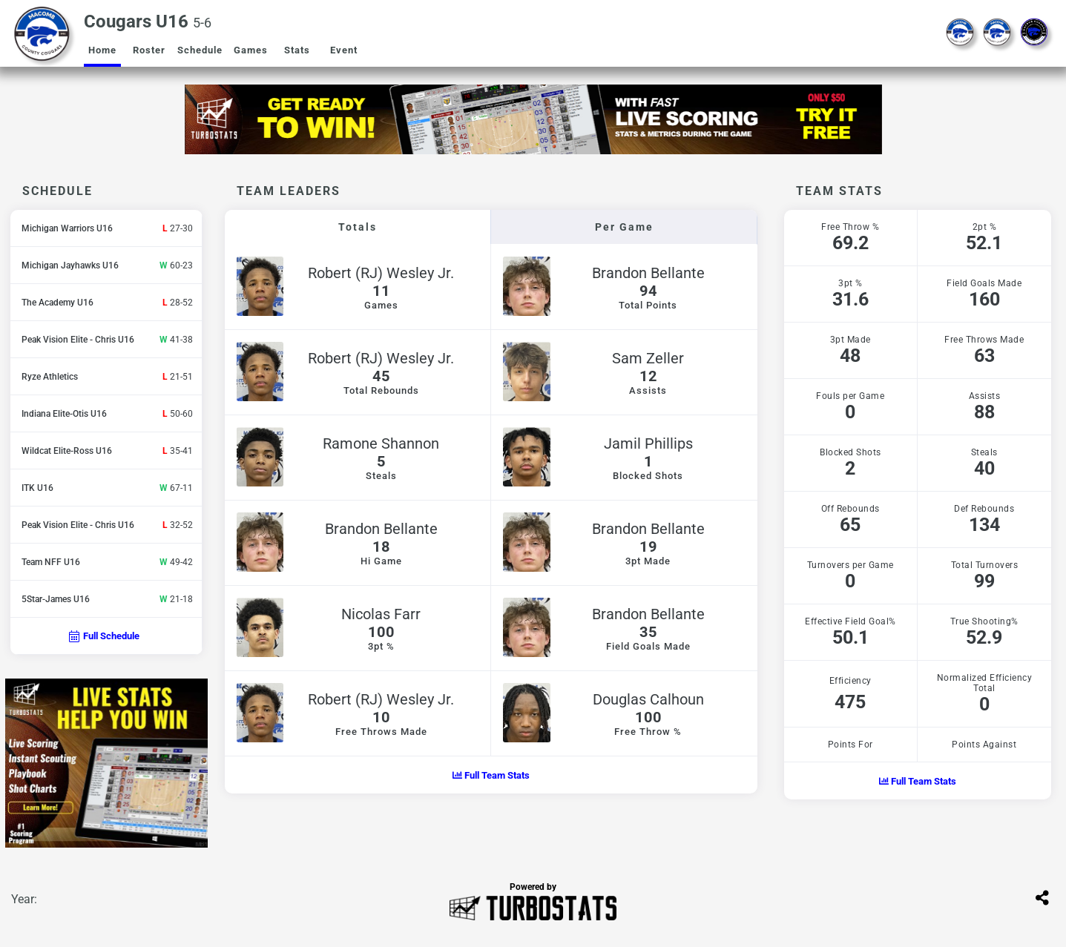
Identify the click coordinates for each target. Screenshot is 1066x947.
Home (102, 50)
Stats (297, 50)
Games (251, 50)
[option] (533, 119)
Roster (149, 50)
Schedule (200, 50)
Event (344, 50)
